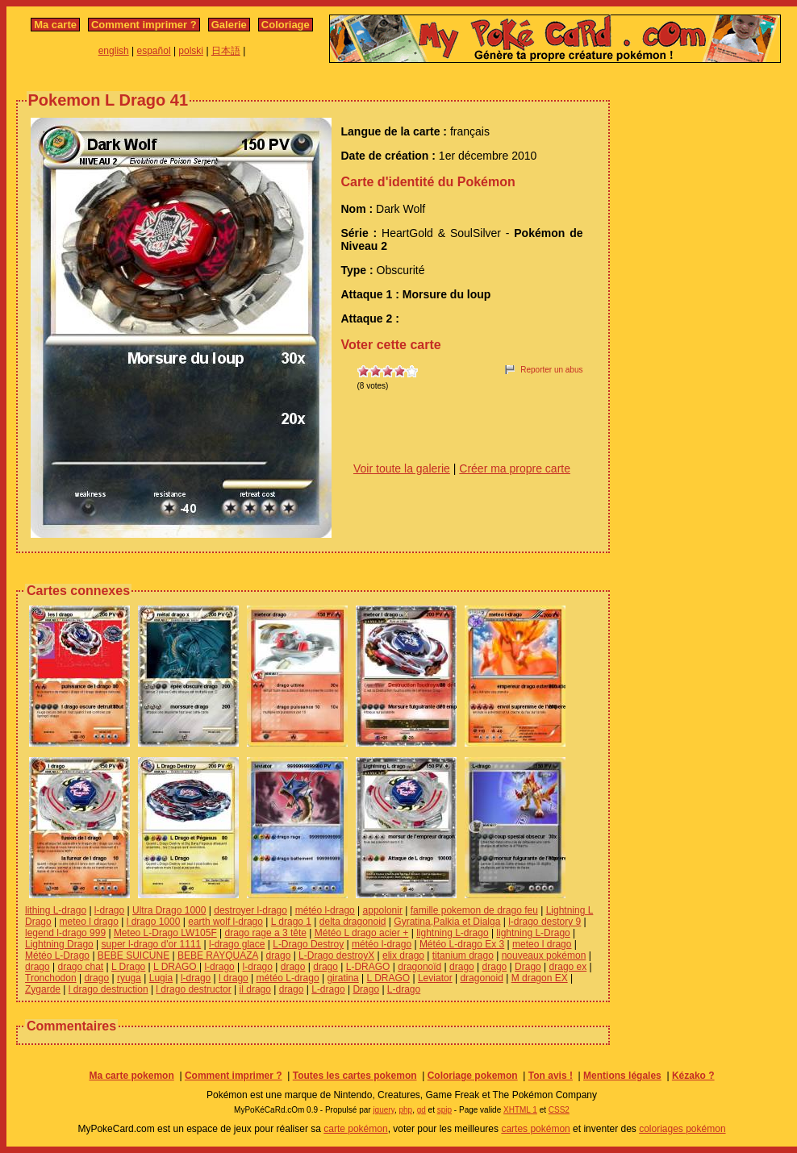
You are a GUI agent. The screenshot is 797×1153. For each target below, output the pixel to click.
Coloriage (285, 25)
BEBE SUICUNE (133, 955)
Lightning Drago (59, 944)
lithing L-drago (55, 910)
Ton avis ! (550, 1075)
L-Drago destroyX (336, 955)
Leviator (435, 978)
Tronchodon (51, 978)
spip (444, 1109)
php (405, 1109)
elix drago (403, 955)
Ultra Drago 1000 (169, 910)
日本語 (225, 50)
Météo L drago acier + (362, 933)
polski (190, 50)
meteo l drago (88, 921)
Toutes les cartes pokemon (355, 1075)
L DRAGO (176, 966)
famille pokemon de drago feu (474, 910)
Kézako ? (693, 1075)
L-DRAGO (368, 966)
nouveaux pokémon (544, 955)
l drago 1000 (154, 921)
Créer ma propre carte (514, 468)
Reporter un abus (551, 369)
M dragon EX (539, 978)
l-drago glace (237, 944)
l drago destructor (193, 989)
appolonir (383, 910)
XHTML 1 (520, 1109)
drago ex (568, 966)
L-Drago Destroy (308, 944)
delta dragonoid (352, 921)
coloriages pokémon (682, 1128)
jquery (383, 1109)
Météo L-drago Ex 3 (461, 944)
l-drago (109, 910)
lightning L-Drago (533, 933)
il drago (255, 989)
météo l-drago (325, 910)
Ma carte (55, 25)
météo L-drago (288, 978)
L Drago (128, 966)
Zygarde (43, 989)
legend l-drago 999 (65, 933)
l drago (233, 978)
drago (278, 955)
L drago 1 (291, 921)
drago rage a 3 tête (266, 933)
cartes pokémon (535, 1128)
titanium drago (463, 955)
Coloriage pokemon (473, 1075)
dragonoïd (419, 966)
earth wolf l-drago (225, 921)
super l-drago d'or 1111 (152, 944)
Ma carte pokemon (131, 1075)
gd (421, 1109)
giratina (342, 978)
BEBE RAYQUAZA (217, 955)
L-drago (327, 989)
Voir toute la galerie (401, 468)
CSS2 (559, 1109)
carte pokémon (355, 1128)
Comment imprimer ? (144, 25)
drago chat (81, 966)
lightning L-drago (452, 933)
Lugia (161, 978)
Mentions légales (622, 1075)
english (113, 50)
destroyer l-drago (250, 910)
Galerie (229, 25)
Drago (528, 966)
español (154, 50)
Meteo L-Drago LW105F (165, 933)
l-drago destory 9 (544, 921)
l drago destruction (108, 989)
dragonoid (481, 978)
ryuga (129, 978)
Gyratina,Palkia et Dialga (447, 921)
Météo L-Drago (57, 955)
